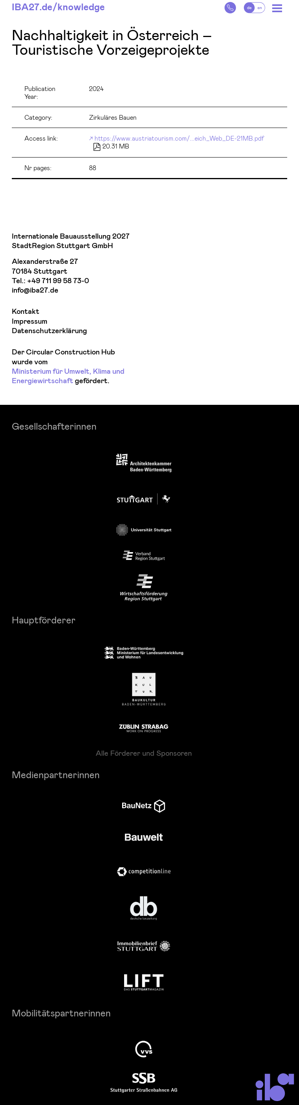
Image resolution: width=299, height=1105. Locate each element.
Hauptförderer (44, 619)
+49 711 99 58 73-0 (58, 281)
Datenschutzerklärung (49, 331)
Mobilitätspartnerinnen (61, 1012)
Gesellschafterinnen (54, 426)
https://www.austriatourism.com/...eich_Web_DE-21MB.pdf (179, 138)
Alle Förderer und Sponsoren (144, 753)
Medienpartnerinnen (56, 774)
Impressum (29, 321)
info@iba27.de (35, 290)
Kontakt (25, 311)
